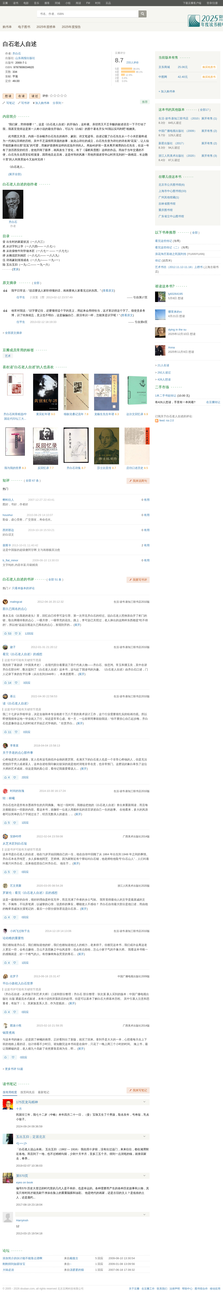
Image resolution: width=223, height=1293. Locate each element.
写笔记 (10, 103)
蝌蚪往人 (8, 499)
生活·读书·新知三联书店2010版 (132, 601)
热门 (5, 488)
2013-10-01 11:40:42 (25, 545)
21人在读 (163, 365)
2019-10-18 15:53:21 (41, 530)
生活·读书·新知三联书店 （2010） (180, 118)
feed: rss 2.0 (166, 420)
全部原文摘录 (13, 332)
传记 (158, 260)
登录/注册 (212, 3)
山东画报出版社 (25, 58)
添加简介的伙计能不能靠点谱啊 (22, 1258)
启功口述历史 (135, 468)
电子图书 (24, 27)
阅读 (78, 3)
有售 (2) (209, 130)
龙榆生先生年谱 (104, 414)
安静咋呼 (15, 836)
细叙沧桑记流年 (74, 414)
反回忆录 (44, 468)
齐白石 (16, 53)
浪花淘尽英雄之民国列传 (170, 254)
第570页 (22, 1176)
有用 (147, 499)
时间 (97, 3)
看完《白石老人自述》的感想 (22, 654)
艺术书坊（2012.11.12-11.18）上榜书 (179, 267)
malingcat (16, 601)
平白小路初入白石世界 (18, 983)
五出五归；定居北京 (31, 1137)
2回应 (25, 777)
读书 (15, 3)
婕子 (13, 647)
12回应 (29, 633)
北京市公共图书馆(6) (172, 184)
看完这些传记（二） (168, 247)
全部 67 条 (32, 480)
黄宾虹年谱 (43, 414)
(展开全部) (15, 174)
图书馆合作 (201, 1288)
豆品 (108, 3)
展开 (77, 624)
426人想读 (164, 379)
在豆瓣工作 (148, 1288)
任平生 (21, 297)
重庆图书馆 (166, 210)
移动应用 (215, 1288)
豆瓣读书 (18, 14)
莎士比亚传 (104, 468)
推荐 (145, 102)
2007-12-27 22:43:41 (41, 499)
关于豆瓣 (134, 1288)
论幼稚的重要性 (13, 938)
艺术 (8, 356)
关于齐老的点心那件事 (18, 752)
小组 (68, 3)
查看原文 (108, 290)
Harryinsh (22, 1220)
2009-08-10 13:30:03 (45, 560)
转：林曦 (9, 798)
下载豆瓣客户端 (192, 3)
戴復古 (74, 1258)
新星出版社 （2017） (172, 143)
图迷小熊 (15, 1025)
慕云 (13, 696)
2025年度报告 (71, 27)
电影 (26, 3)
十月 (19, 1108)
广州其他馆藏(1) (169, 197)
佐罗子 (14, 976)
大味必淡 (8, 1269)
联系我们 (162, 1288)
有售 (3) (209, 155)
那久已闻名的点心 (15, 609)
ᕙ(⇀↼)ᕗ (21, 1143)
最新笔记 (43, 1092)
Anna (171, 347)
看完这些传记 (163, 241)
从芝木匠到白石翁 (15, 843)
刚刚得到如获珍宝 (14, 1264)
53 (9, 633)
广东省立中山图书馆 (171, 216)
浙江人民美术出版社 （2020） (178, 155)
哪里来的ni (175, 311)
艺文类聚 (15, 885)
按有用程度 (10, 1092)
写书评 (25, 103)
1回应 (25, 822)
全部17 (204, 109)
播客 (47, 3)
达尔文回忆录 (135, 414)
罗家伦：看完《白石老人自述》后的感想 (30, 892)
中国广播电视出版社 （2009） (178, 130)
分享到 (57, 103)
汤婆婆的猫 (77, 1269)
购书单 (7, 27)
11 (9, 732)
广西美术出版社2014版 (136, 836)
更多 (16, 269)
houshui (8, 515)
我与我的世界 (13, 468)
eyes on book (24, 1182)
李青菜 (14, 745)
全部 (36, 283)
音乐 (36, 3)
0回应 (26, 732)
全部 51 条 (55, 579)
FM (88, 3)
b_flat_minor (10, 560)
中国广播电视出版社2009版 (134, 976)
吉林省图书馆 (167, 203)
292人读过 (164, 372)
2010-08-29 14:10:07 (40, 515)
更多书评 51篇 (14, 1069)
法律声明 (174, 1288)
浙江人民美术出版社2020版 (134, 885)
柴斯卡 (7, 545)
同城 (57, 3)
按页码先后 (27, 1092)
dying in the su (177, 329)
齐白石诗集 (74, 468)
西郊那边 (8, 530)
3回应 (26, 682)
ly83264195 (175, 293)
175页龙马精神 (27, 1102)
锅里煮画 (9, 1032)
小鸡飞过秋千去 (20, 931)
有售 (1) (209, 118)
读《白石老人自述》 (16, 703)
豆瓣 (5, 3)
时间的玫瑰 (17, 790)
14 (9, 682)
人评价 (133, 62)
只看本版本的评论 (23, 588)
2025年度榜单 (46, 27)
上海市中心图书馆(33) (172, 191)
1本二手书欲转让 (165, 395)
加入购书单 (42, 103)
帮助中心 (187, 1288)
